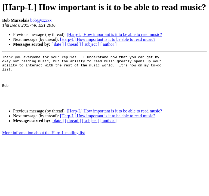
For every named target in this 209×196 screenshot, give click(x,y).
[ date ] (57, 44)
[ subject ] (90, 44)
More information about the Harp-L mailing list (43, 141)
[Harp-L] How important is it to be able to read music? (114, 34)
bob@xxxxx (41, 20)
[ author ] (108, 44)
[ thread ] (73, 44)
